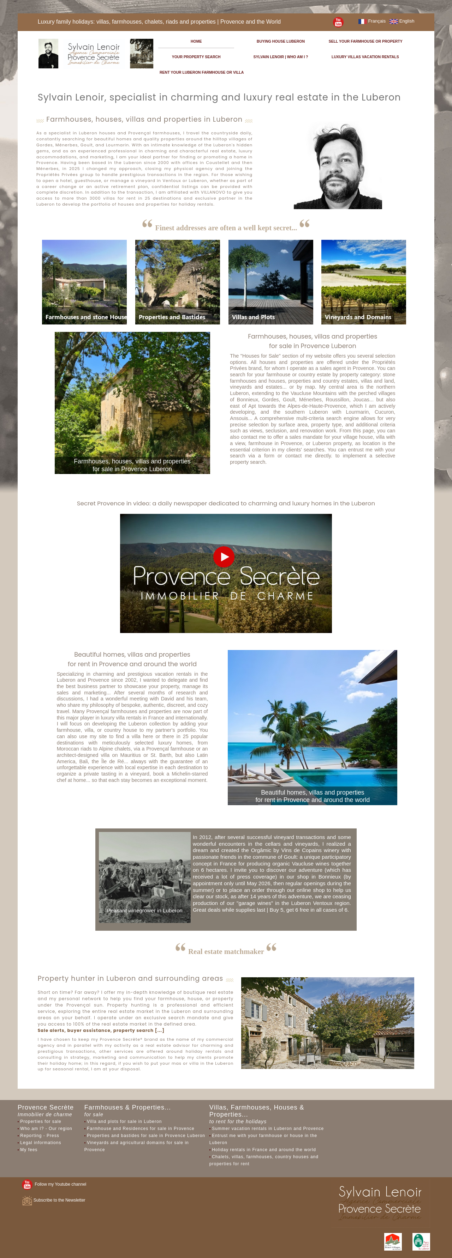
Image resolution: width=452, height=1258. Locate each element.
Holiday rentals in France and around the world (264, 1149)
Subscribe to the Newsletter (53, 1200)
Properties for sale (40, 1121)
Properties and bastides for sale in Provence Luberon (146, 1135)
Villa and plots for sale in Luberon (124, 1121)
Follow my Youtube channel (54, 1184)
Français (372, 21)
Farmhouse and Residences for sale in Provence (140, 1128)
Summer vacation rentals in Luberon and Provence (268, 1128)
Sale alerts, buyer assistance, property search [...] (101, 1030)
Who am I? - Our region (46, 1128)
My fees (28, 1149)
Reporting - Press (39, 1135)
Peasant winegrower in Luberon (145, 910)
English (401, 21)
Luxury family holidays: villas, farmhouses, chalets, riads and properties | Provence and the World (159, 22)
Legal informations (40, 1142)
